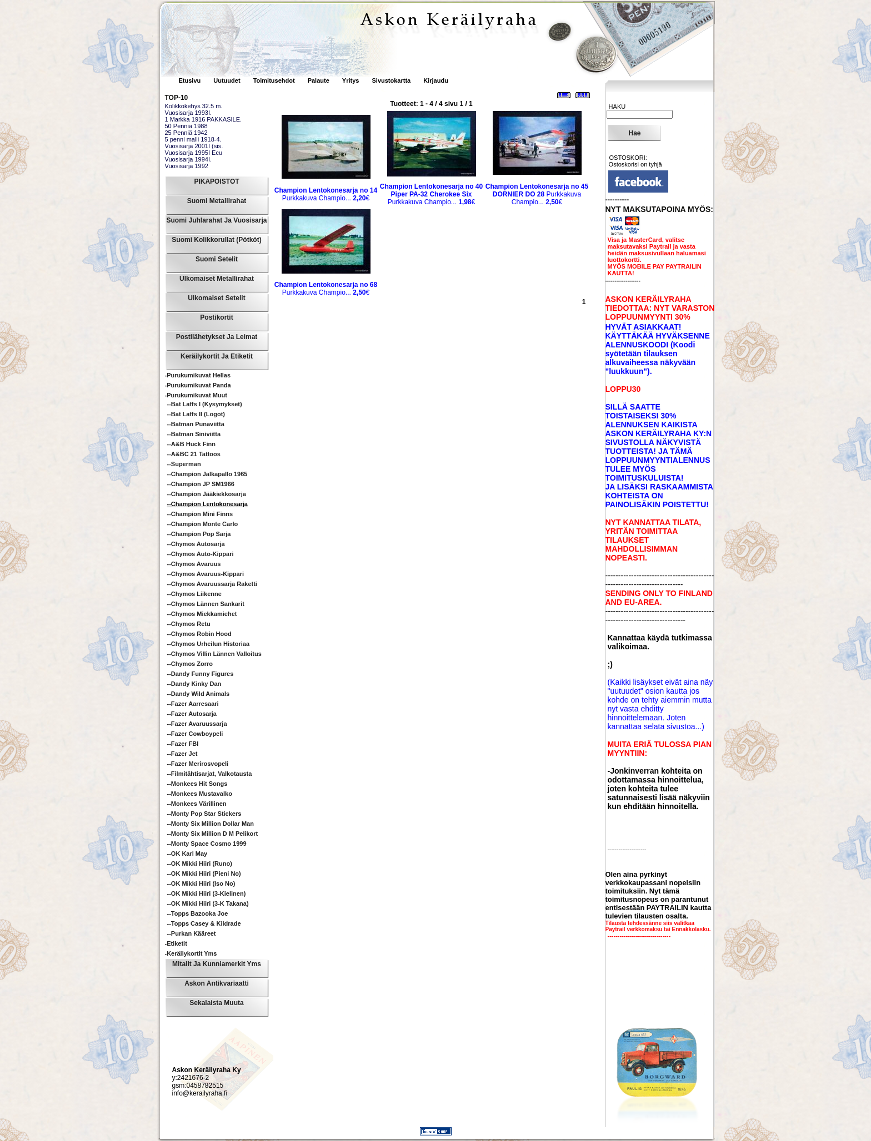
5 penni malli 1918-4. (193, 139)
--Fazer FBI (183, 743)
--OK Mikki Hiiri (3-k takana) (208, 903)
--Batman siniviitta (194, 434)
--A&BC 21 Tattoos (194, 454)
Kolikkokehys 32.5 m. (194, 106)
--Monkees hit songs (197, 783)
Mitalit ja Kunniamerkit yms (216, 964)
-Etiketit (176, 943)
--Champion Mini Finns (200, 514)
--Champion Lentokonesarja (207, 504)
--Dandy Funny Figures (200, 673)
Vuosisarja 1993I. (188, 112)
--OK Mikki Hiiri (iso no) (201, 883)
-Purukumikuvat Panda (198, 385)
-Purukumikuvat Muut (196, 395)
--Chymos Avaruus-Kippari (205, 573)
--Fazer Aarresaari (193, 703)
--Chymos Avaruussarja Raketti (212, 583)
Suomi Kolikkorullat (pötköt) (216, 240)
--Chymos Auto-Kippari (200, 554)
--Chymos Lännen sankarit (205, 603)
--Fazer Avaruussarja (197, 723)
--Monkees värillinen (197, 803)
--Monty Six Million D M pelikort (212, 833)
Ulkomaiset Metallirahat (216, 278)
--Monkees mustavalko (199, 793)
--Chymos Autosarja (196, 544)
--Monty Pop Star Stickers (204, 813)
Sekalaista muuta (216, 1003)
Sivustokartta (391, 80)
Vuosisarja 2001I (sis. (194, 146)
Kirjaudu (435, 80)
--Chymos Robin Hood (199, 633)
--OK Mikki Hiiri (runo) (199, 863)
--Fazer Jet (182, 753)
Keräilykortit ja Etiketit (217, 356)
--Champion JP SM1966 (200, 484)
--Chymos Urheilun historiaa (208, 643)
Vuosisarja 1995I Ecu (194, 152)
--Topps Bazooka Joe (197, 913)
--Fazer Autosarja (192, 713)
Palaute (318, 80)
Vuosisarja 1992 (186, 166)
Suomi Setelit (217, 259)
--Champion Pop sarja (199, 534)
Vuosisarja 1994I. (188, 159)
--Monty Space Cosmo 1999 (207, 843)
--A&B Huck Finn (191, 444)
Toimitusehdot (275, 80)
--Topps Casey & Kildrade (204, 923)
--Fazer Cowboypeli (195, 733)
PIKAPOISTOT (216, 181)
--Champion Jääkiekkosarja (206, 494)
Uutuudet (227, 80)
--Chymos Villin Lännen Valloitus (214, 653)
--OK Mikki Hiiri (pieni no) (204, 873)
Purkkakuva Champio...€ (325, 194)
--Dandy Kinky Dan (194, 683)
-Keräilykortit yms (191, 953)
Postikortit (216, 317)
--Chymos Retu (189, 623)
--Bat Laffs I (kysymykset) (204, 404)
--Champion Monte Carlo (202, 524)
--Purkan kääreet (191, 933)
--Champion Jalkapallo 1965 (207, 474)
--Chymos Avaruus (194, 564)
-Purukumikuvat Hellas (198, 375)
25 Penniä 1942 (186, 132)
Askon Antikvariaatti (216, 983)
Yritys (350, 80)
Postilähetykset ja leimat (217, 337)
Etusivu (191, 80)
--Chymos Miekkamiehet (202, 613)
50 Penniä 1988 (186, 126)
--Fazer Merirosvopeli (198, 763)
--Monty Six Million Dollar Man (210, 823)
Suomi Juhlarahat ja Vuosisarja (217, 220)
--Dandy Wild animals (198, 693)
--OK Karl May (187, 853)
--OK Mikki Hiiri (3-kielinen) (206, 893)
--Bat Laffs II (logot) (196, 414)
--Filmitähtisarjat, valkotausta (209, 773)
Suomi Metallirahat (217, 201)
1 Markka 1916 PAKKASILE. (203, 119)
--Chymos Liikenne (194, 593)
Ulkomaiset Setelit (216, 298)
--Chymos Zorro (190, 663)
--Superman (184, 464)
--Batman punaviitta (195, 424)
